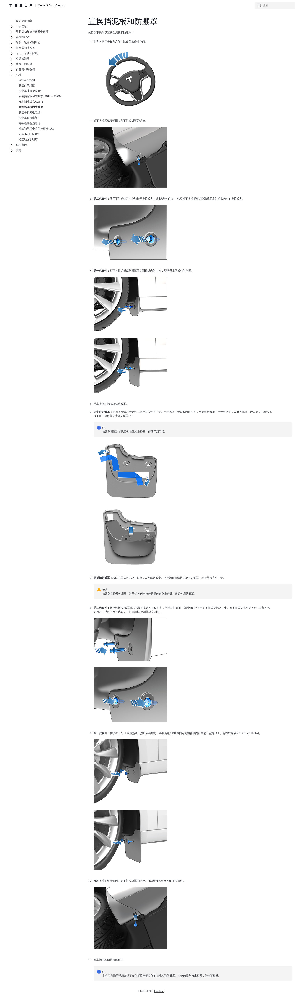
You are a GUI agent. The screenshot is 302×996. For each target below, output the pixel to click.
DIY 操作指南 (24, 20)
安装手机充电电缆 (29, 112)
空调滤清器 (22, 58)
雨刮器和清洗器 (25, 47)
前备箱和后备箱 (25, 69)
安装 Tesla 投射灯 (29, 134)
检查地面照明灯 (28, 139)
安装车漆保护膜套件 (31, 90)
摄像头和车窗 (24, 64)
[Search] (275, 5)
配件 (18, 74)
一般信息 (21, 26)
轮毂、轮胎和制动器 (28, 42)
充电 (18, 150)
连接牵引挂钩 (27, 80)
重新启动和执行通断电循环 (32, 31)
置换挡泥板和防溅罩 (31, 107)
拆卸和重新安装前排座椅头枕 (36, 128)
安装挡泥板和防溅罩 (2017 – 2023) (40, 96)
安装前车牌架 (27, 85)
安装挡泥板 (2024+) (31, 101)
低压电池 (21, 144)
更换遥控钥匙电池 (29, 123)
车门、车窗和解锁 (27, 53)
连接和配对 (22, 37)
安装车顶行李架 (28, 117)
